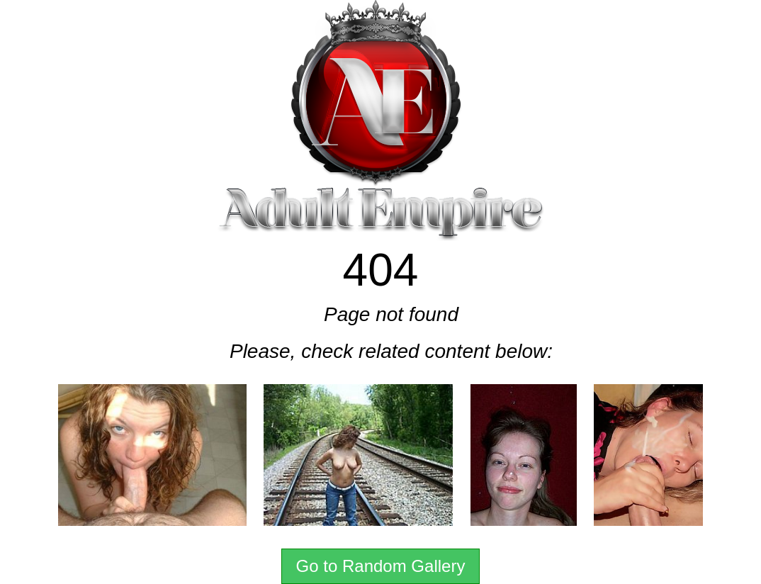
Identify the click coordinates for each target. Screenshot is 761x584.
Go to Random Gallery (381, 565)
